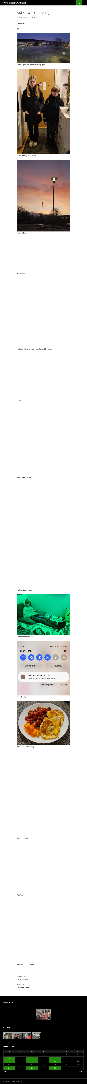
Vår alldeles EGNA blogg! (14, 2)
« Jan (5, 1071)
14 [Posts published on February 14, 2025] (55, 1061)
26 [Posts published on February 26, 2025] (32, 1068)
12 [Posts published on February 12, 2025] (32, 1061)
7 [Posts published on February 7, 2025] (54, 1058)
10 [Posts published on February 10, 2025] (9, 1061)
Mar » (81, 1071)
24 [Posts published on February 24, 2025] (9, 1068)
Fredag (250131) (43, 977)
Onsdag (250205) (43, 986)
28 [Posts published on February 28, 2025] (55, 1068)
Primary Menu (84, 2)
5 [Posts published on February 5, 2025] (32, 1058)
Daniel (36, 17)
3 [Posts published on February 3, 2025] (9, 1058)
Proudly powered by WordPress (12, 1081)
